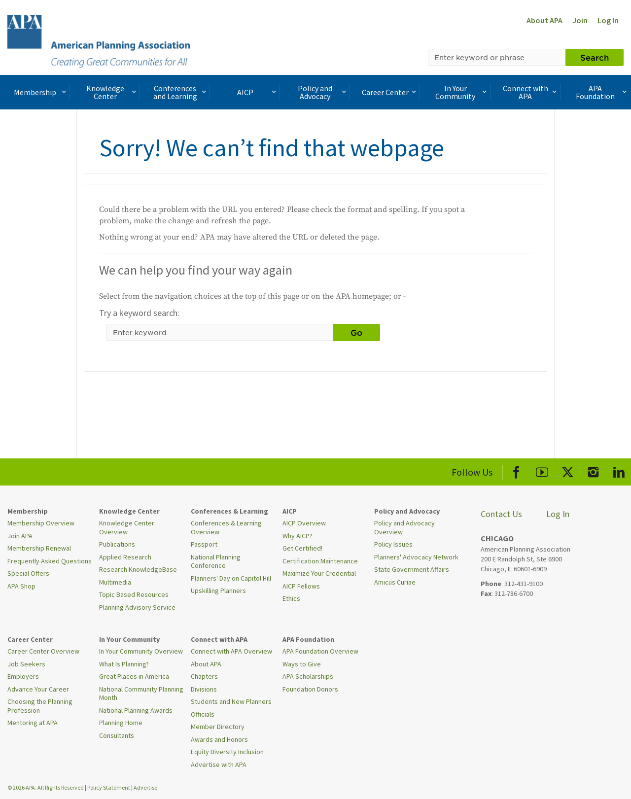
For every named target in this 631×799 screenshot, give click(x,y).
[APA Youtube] (542, 470)
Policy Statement (108, 787)
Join (580, 20)
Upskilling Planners (218, 590)
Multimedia (115, 582)
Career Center (390, 92)
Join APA (20, 535)
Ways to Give (301, 664)
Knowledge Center (112, 92)
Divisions (204, 689)
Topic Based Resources (134, 594)
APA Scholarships (307, 676)
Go (356, 332)
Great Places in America (134, 676)
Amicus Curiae (395, 582)
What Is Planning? (124, 664)
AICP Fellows (301, 586)
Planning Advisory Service (137, 607)
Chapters (204, 676)
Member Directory (218, 726)
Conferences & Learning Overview (226, 527)
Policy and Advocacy (323, 92)
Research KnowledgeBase (138, 569)
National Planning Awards (136, 710)
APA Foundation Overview (320, 651)
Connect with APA (531, 92)
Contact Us (501, 514)
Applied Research (125, 557)
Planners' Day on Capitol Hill (231, 578)
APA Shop (21, 586)
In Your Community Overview (141, 651)
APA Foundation (602, 92)
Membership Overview (40, 523)
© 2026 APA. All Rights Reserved (46, 787)
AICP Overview (304, 523)
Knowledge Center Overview (126, 527)
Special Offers (28, 573)
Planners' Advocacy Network (416, 557)
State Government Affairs (411, 569)
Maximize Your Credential (319, 573)
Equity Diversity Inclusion (227, 751)
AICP (258, 92)
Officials (202, 714)
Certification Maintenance (320, 560)
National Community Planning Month (141, 693)
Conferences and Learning (181, 92)
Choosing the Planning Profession (39, 706)
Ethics (291, 598)
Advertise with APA (218, 764)
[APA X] (568, 470)
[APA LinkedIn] (619, 470)
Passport (204, 544)
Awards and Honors (219, 739)
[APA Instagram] (593, 470)
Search (594, 57)
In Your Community (462, 92)
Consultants (116, 735)
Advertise (145, 787)
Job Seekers (26, 664)
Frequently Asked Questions (49, 560)
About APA (544, 20)
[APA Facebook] (516, 470)
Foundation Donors (310, 689)
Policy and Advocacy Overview (404, 527)
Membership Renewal (39, 548)
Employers (23, 676)
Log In (608, 20)
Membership (41, 92)
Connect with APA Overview (231, 651)
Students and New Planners (231, 701)
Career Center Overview (43, 651)
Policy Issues (393, 544)
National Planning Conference (216, 561)
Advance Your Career (38, 689)
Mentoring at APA (32, 722)
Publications (117, 544)
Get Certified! (302, 548)
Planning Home (120, 722)
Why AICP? (297, 535)
